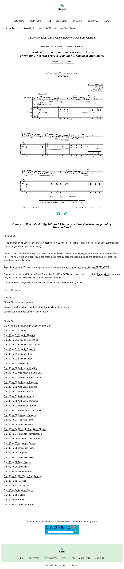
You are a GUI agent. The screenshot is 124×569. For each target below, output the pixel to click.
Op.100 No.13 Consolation (17, 485)
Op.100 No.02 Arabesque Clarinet (20, 387)
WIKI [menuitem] (49, 21)
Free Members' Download (51, 47)
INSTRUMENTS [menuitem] (35, 21)
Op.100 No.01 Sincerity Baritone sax (21, 340)
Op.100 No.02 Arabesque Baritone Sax (23, 373)
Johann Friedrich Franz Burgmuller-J (38, 307)
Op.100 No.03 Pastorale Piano (18, 420)
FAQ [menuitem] (21, 558)
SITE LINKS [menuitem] (77, 21)
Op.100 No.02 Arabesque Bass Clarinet (23, 377)
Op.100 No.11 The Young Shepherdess (23, 476)
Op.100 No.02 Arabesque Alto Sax (20, 368)
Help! (82, 202)
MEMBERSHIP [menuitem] (61, 21)
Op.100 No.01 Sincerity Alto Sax (19, 335)
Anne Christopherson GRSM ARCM (91, 267)
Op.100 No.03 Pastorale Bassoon (20, 415)
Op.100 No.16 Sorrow (14, 500)
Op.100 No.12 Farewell (15, 481)
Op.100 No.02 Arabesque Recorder (21, 401)
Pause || (69, 61)
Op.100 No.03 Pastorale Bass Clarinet (22, 410)
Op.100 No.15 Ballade (14, 495)
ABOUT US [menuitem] (99, 558)
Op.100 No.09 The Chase (16, 467)
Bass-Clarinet (27, 312)
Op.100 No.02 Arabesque (16, 363)
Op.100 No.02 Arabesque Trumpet (20, 406)
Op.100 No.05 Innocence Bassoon (20, 443)
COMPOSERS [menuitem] (19, 21)
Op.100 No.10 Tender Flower (18, 471)
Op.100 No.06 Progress (15, 453)
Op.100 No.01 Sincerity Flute (18, 354)
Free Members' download (49, 202)
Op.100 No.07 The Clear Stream (19, 457)
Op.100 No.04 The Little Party (18, 424)
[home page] (62, 7)
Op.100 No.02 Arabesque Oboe (19, 396)
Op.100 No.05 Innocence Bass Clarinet (23, 438)
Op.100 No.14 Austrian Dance (18, 490)
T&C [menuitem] (73, 558)
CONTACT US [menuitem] (93, 21)
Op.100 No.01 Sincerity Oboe (18, 359)
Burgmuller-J (62, 227)
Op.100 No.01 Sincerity (15, 330)
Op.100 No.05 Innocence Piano (19, 448)
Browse (7, 307)
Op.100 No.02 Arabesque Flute (19, 391)
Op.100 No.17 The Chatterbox (18, 504)
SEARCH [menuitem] (107, 21)
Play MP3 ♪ (56, 61)
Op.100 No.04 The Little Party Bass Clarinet (25, 429)
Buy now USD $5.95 (74, 47)
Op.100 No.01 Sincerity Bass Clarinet (22, 344)
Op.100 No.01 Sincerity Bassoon (19, 349)
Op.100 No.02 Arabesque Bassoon (21, 382)
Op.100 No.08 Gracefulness (17, 462)
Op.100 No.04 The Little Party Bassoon (23, 434)
